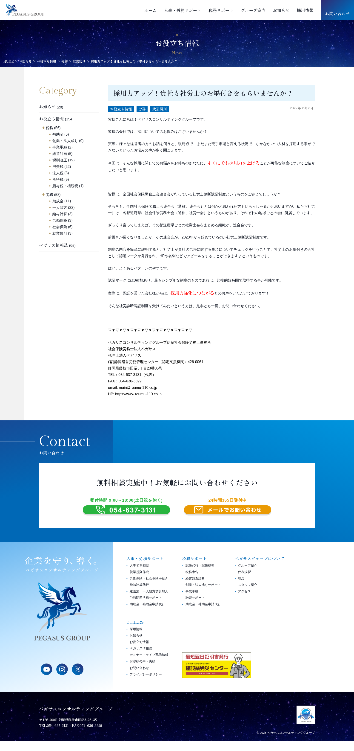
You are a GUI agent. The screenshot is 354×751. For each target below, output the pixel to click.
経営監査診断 (195, 588)
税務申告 (192, 581)
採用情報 (305, 10)
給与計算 (59, 214)
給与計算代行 (139, 594)
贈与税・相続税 (65, 186)
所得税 (57, 179)
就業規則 (159, 109)
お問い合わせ (337, 13)
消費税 (57, 167)
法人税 (57, 173)
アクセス (244, 601)
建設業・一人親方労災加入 (149, 601)
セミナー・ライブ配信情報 (149, 665)
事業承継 (59, 147)
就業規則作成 (139, 581)
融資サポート (195, 607)
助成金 (57, 201)
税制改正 (59, 160)
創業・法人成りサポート (203, 594)
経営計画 (59, 154)
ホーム (150, 10)
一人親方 (59, 208)
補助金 (57, 134)
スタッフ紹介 (247, 594)
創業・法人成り (65, 141)
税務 (49, 128)
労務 (142, 109)
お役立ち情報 (121, 109)
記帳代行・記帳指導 (200, 575)
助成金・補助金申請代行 (147, 614)
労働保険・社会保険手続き (149, 588)
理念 (241, 588)
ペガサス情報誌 (53, 245)
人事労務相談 (139, 575)
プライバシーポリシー (146, 684)
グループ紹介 (247, 575)
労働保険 (59, 220)
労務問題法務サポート (146, 607)
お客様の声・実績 (142, 671)
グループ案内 (253, 10)
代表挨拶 (244, 581)
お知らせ (281, 10)
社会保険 (59, 227)
